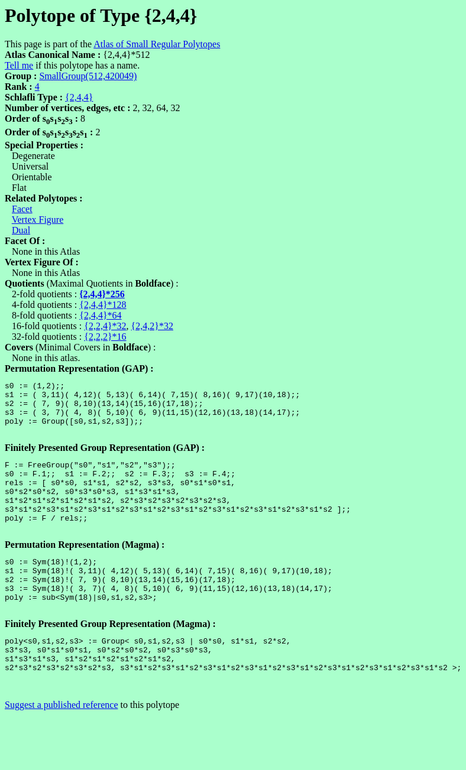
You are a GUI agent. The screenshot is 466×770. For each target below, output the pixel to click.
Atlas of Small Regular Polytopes (156, 44)
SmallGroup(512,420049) (88, 76)
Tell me (19, 65)
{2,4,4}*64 (100, 315)
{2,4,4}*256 (102, 294)
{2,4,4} (79, 97)
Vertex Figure (38, 220)
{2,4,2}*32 (152, 326)
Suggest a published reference (61, 749)
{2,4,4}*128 (102, 305)
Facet (22, 209)
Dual (21, 230)
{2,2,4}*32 (105, 326)
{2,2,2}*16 (105, 337)
